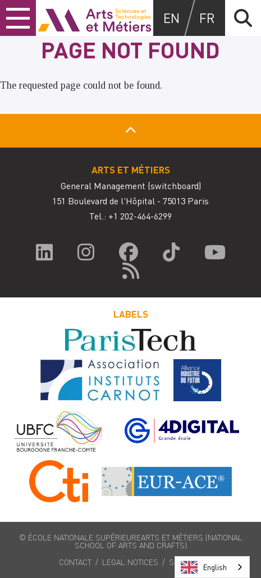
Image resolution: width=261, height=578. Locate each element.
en (171, 18)
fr (207, 18)
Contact (75, 562)
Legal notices (130, 562)
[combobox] (212, 567)
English (204, 567)
